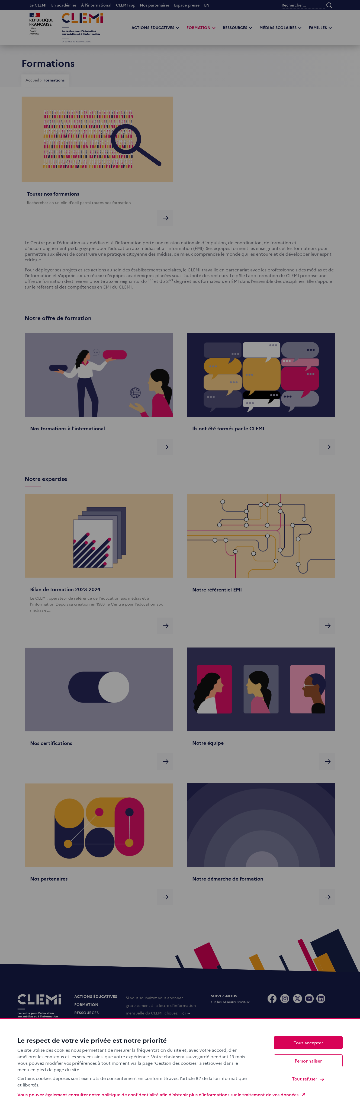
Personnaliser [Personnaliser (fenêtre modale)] (308, 1061)
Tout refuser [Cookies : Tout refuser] (308, 1079)
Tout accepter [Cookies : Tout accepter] (308, 1042)
